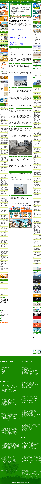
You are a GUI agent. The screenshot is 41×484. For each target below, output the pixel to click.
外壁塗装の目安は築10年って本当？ (3, 117)
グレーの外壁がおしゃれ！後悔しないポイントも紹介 (37, 238)
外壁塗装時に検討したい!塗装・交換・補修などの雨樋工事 (29, 413)
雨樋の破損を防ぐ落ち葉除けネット (3, 196)
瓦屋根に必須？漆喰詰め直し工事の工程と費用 (27, 402)
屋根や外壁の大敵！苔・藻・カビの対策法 (37, 207)
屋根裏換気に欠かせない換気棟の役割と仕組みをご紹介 (8, 448)
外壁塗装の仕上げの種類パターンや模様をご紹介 (37, 255)
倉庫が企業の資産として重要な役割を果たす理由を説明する (18, 37)
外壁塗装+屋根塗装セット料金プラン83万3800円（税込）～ (29, 370)
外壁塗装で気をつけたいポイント (4, 172)
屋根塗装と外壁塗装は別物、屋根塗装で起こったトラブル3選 (8, 428)
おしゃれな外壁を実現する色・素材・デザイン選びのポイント (8, 459)
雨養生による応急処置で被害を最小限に (37, 223)
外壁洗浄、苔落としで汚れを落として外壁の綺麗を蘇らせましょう (30, 426)
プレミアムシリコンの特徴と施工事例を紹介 (37, 257)
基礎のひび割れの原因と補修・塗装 (36, 226)
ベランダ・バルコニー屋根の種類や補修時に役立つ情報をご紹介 (9, 443)
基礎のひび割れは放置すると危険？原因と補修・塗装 (7, 456)
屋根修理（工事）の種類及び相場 (3, 126)
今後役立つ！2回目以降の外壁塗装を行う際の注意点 (28, 385)
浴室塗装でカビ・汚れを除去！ (3, 230)
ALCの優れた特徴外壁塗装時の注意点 (3, 261)
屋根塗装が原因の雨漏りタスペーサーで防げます (4, 204)
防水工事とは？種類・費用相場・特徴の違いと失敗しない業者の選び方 (10, 444)
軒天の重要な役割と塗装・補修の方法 (3, 182)
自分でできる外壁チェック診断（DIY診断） (6, 403)
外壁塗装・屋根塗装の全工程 (25, 367)
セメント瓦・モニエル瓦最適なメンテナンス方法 (4, 218)
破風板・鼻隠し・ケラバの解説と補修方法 (4, 180)
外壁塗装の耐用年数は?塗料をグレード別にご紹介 (4, 136)
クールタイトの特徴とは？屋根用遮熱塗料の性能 (37, 260)
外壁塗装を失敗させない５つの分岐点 (37, 108)
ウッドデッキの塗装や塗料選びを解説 (4, 228)
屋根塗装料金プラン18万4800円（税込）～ (27, 369)
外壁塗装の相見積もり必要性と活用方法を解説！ (37, 113)
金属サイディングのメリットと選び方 (3, 208)
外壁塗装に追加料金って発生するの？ (36, 110)
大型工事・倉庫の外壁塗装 (25, 430)
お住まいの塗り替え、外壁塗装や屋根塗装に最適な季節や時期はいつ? (9, 415)
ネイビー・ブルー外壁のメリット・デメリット (37, 235)
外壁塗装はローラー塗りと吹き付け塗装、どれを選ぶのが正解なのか (9, 432)
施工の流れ (23, 1)
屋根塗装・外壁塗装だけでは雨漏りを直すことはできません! (8, 399)
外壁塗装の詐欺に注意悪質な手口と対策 (37, 122)
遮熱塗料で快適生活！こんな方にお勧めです (27, 447)
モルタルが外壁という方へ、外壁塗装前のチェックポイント (29, 476)
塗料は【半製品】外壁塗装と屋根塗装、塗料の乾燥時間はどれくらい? (9, 431)
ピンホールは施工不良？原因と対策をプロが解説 (4, 162)
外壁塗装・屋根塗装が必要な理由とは (5, 401)
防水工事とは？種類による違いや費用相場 (4, 242)
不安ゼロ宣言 (2, 372)
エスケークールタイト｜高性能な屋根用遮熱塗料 (28, 446)
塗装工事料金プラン (28, 1)
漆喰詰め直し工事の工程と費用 (36, 194)
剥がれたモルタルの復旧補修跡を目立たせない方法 (4, 160)
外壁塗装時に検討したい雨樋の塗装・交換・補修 (4, 191)
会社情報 (2, 373)
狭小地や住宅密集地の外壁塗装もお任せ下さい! (4, 206)
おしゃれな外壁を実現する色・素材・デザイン (37, 233)
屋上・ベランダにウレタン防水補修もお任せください (4, 247)
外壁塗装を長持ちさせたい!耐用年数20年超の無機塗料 (37, 159)
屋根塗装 (4, 37)
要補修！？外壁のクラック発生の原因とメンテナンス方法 (8, 417)
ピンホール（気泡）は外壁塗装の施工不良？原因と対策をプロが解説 (9, 420)
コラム (13, 17)
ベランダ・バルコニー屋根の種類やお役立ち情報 (4, 240)
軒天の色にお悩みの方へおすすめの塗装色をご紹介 (4, 184)
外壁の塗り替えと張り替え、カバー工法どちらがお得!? (8, 405)
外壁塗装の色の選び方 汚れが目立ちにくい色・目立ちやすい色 (9, 386)
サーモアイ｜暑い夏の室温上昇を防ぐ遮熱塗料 (27, 441)
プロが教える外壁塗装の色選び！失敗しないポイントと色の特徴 (9, 384)
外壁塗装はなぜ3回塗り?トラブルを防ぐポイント (4, 175)
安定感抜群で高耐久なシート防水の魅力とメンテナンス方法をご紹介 (9, 447)
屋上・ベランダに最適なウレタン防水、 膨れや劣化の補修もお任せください (10, 446)
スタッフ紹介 (3, 284)
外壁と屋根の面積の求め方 (4, 264)
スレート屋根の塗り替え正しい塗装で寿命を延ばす (4, 201)
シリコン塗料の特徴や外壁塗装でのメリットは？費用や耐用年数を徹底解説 (31, 456)
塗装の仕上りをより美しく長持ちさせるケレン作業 (4, 165)
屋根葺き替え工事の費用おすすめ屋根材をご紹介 (4, 129)
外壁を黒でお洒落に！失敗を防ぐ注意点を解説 (37, 240)
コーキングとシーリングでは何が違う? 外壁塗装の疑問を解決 (8, 433)
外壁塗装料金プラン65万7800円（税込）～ (27, 368)
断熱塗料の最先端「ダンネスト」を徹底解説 (37, 219)
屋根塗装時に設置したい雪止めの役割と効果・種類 (4, 194)
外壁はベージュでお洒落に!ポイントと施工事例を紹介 (37, 245)
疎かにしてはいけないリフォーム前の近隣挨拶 (37, 127)
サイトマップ (3, 294)
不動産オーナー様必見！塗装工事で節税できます (37, 163)
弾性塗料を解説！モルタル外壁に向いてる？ (37, 253)
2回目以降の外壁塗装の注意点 (36, 146)
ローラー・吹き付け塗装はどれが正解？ (36, 199)
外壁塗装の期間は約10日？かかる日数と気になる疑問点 (8, 392)
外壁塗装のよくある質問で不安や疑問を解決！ (37, 103)
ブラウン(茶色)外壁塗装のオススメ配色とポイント (37, 248)
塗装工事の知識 (3, 107)
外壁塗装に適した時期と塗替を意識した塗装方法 (4, 138)
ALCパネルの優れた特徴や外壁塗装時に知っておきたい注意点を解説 (9, 434)
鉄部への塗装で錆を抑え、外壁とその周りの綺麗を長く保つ (29, 417)
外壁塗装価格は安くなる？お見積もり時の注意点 (4, 124)
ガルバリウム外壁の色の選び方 (36, 144)
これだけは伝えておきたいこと (5, 367)
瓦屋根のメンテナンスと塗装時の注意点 (4, 216)
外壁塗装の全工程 (3, 119)
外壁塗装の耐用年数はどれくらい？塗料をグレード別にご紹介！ (9, 413)
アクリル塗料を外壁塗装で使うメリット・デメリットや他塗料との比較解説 (31, 457)
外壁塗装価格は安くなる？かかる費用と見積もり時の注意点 (29, 374)
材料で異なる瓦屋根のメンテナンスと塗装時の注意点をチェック (30, 403)
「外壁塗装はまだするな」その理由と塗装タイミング (4, 122)
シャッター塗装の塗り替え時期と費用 (3, 232)
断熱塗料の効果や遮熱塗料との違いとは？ (37, 216)
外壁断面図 (2, 266)
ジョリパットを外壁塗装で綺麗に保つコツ (37, 197)
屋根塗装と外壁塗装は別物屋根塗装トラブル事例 (4, 170)
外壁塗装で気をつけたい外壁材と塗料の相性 (4, 269)
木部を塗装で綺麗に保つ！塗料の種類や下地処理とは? (37, 212)
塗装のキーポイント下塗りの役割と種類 (36, 151)
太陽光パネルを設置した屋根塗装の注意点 (37, 209)
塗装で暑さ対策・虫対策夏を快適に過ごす (4, 153)
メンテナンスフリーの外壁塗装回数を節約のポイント (37, 139)
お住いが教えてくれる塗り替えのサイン (4, 114)
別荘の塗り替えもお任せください (37, 93)
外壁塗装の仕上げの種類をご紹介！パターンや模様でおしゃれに (9, 470)
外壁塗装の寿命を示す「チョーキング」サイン (4, 155)
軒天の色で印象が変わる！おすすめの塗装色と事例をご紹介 (29, 410)
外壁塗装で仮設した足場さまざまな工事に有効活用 (37, 166)
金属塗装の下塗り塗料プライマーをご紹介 (37, 153)
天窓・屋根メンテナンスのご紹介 (4, 187)
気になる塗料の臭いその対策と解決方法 (36, 129)
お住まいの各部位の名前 (4, 133)
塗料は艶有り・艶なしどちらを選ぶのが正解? (37, 185)
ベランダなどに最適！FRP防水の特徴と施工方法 (4, 245)
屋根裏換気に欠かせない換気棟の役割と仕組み (4, 252)
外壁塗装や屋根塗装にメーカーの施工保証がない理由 (37, 161)
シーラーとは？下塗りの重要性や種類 (37, 156)
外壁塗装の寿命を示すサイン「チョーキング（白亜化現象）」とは (9, 416)
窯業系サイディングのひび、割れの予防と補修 (37, 180)
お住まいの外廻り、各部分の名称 (5, 406)
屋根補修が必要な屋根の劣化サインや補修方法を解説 (28, 416)
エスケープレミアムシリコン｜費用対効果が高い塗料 (28, 445)
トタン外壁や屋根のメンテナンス (3, 211)
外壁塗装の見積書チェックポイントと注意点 (37, 117)
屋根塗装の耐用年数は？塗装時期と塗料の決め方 (37, 231)
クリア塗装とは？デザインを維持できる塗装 (4, 151)
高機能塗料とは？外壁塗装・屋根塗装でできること (4, 168)
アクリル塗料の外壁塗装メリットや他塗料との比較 (4, 143)
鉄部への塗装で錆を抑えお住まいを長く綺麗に (4, 220)
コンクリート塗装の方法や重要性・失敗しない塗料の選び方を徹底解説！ (31, 424)
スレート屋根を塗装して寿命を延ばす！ (27, 429)
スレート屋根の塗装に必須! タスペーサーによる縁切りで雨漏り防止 (9, 429)
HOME (10, 17)
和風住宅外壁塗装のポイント (36, 192)
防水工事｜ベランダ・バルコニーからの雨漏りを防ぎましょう (29, 388)
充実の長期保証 (3, 371)
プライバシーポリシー (4, 289)
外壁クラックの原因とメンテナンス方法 (4, 158)
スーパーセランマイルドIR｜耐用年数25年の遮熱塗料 (28, 442)
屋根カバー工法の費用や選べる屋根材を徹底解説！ (28, 383)
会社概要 (38, 1)
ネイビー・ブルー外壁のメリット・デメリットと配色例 (8, 460)
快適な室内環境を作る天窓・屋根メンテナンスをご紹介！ (29, 411)
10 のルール (2, 369)
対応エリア (2, 374)
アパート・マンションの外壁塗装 (26, 431)
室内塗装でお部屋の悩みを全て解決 (26, 387)
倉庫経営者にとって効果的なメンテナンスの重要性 (16, 44)
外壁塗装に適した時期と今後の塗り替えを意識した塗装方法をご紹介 (9, 414)
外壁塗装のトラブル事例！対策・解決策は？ (37, 228)
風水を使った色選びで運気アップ (37, 34)
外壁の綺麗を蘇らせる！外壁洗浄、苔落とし (37, 204)
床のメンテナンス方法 (13, 42)
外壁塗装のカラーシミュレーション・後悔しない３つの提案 (8, 390)
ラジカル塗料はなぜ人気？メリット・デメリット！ (37, 262)
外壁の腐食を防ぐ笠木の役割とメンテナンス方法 (4, 189)
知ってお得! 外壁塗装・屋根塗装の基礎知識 (6, 400)
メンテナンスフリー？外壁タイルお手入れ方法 (37, 190)
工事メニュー (18, 1)
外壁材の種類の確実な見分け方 (36, 137)
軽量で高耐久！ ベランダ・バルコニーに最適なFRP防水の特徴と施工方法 (10, 445)
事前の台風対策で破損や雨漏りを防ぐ (36, 221)
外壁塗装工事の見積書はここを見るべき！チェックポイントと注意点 (30, 373)
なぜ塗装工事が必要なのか (4, 109)
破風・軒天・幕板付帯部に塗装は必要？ (4, 177)
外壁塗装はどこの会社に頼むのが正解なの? (6, 430)
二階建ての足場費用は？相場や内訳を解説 (37, 170)
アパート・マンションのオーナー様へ (37, 91)
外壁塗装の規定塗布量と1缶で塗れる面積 (37, 202)
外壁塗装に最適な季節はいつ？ (4, 141)
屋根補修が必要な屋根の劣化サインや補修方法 (4, 199)
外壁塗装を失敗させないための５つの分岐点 (6, 389)
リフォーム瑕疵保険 (3, 368)
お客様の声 (13, 1)
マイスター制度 (3, 370)
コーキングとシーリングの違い (4, 259)
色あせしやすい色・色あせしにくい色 (37, 40)
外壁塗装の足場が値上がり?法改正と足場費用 (37, 168)
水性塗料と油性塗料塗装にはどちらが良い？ (37, 187)
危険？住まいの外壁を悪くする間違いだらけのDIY (37, 175)
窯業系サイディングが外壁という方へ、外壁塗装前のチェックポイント (31, 477)
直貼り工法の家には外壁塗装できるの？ (36, 182)
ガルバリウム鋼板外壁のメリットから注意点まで (37, 141)
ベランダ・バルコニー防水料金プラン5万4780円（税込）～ (29, 371)
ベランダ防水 (4, 42)
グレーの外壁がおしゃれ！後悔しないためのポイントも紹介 (8, 461)
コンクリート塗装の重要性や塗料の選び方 (4, 235)
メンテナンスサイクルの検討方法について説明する (16, 38)
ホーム (3, 1)
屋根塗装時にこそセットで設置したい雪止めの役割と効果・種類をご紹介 (31, 414)
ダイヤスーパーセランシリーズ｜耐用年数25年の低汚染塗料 (29, 444)
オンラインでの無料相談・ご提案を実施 (37, 100)
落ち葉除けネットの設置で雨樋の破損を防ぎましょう (28, 415)
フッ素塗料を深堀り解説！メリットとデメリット (37, 250)
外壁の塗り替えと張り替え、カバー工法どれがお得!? (37, 134)
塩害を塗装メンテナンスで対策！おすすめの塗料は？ (7, 449)
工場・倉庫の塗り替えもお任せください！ (37, 89)
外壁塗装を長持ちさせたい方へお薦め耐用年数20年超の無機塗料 (30, 470)
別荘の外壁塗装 (24, 432)
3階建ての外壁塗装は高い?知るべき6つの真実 (37, 132)
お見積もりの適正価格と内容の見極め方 (37, 120)
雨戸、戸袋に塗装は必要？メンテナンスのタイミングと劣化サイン (30, 425)
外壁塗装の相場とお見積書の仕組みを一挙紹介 (27, 372)
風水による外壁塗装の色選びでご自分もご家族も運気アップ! (8, 391)
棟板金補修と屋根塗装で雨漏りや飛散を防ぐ (4, 237)
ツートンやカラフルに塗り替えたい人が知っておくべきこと (37, 43)
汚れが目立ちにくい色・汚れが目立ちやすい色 (37, 37)
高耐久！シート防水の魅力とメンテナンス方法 (4, 249)
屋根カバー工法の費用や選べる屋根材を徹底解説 (4, 131)
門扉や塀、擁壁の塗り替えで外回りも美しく (27, 386)
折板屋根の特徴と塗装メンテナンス (3, 213)
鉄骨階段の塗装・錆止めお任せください (4, 223)
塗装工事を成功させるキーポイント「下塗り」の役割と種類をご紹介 (30, 473)
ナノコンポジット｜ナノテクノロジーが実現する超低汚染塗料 (29, 448)
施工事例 (7, 1)
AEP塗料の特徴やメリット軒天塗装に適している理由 (37, 265)
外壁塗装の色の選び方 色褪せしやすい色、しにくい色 (7, 385)
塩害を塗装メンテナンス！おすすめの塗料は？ (4, 254)
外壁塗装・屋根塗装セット (4, 39)
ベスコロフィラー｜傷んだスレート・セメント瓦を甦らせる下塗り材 (30, 443)
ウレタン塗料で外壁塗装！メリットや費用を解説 (4, 146)
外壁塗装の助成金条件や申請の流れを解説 (37, 105)
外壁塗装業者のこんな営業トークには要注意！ (37, 173)
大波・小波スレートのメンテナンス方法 (4, 271)
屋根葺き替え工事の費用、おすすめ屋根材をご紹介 (28, 382)
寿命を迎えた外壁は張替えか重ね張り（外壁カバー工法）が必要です (30, 384)
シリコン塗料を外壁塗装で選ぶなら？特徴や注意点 (4, 148)
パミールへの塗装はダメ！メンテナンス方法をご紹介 (37, 214)
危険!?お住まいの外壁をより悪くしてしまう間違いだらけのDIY (9, 404)
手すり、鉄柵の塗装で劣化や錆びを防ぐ (4, 225)
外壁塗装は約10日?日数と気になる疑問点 (37, 124)
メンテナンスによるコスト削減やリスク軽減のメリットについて (18, 43)
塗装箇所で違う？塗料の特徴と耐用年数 (37, 149)
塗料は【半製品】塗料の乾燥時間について (4, 257)
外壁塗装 (4, 34)
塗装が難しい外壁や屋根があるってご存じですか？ (37, 178)
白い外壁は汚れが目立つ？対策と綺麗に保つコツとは (37, 243)
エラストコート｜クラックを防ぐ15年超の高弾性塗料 (28, 449)
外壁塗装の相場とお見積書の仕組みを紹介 (37, 115)
